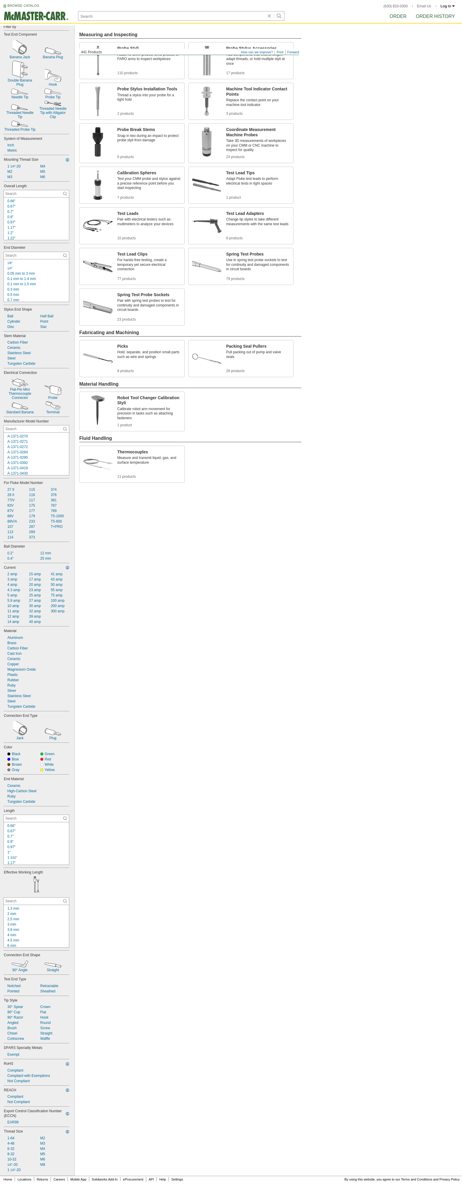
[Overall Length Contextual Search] (36, 194)
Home (8, 1179)
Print (280, 52)
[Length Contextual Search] (36, 818)
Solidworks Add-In (105, 1179)
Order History (435, 16)
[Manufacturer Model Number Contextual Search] (36, 429)
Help (162, 1179)
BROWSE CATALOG (23, 5)
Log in (447, 6)
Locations (25, 1179)
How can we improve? (257, 52)
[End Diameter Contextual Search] (36, 255)
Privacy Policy (450, 1179)
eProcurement (133, 1179)
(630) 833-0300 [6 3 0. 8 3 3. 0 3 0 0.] (396, 6)
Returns (42, 1179)
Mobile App (78, 1179)
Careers (59, 1179)
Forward (293, 52)
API (151, 1179)
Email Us (424, 6)
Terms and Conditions (416, 1179)
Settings (177, 1179)
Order (398, 16)
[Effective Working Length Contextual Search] (36, 901)
